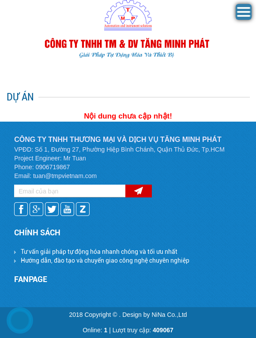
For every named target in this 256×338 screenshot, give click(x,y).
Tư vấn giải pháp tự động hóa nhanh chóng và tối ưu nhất (99, 251)
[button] (244, 17)
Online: (95, 330)
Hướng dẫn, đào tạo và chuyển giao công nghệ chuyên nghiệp (105, 260)
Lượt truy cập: (143, 330)
